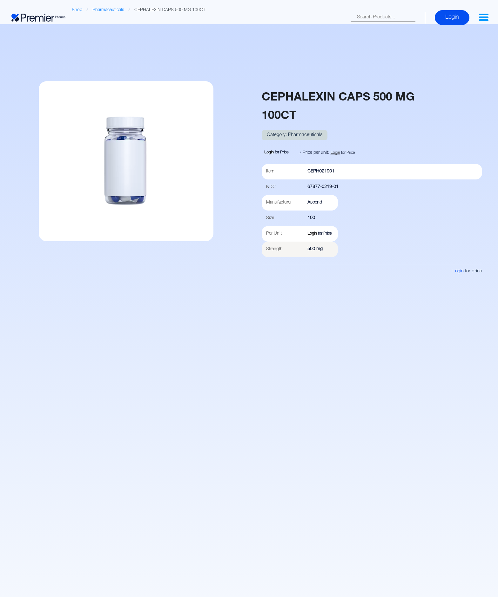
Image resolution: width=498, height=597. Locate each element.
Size (270, 218)
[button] (483, 17)
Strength (274, 249)
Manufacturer (279, 202)
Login (452, 17)
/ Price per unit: (315, 153)
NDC (271, 187)
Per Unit (274, 233)
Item (270, 171)
